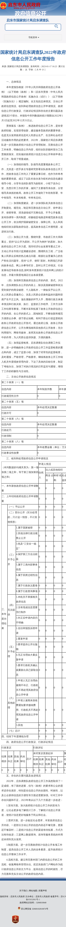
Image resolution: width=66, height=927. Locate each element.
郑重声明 (43, 891)
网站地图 (33, 891)
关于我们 (23, 891)
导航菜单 (33, 37)
